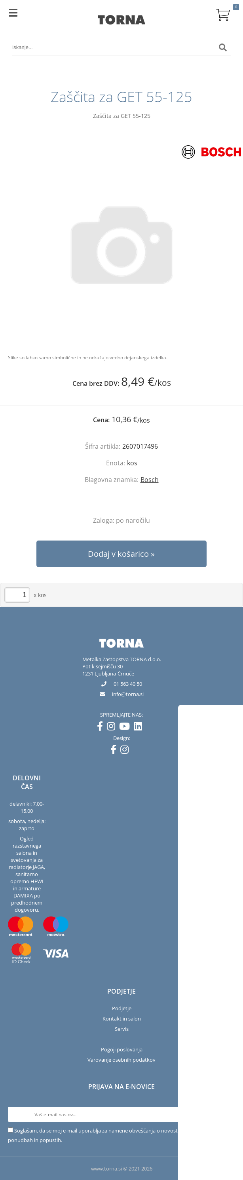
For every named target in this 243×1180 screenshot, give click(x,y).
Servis (122, 1028)
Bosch (149, 479)
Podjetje (121, 1008)
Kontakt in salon (122, 1018)
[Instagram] (113, 727)
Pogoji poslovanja (121, 1049)
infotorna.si (128, 694)
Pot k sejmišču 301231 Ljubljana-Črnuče (108, 670)
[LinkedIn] (140, 727)
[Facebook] (102, 727)
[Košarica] (223, 14)
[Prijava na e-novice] (227, 1114)
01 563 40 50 (128, 683)
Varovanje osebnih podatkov (121, 1059)
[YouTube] (126, 727)
